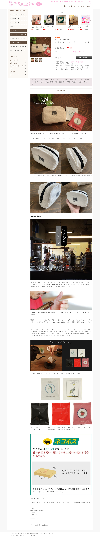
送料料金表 (74, 62)
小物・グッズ (85, 51)
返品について (13, 69)
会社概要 (12, 72)
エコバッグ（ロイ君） (48, 26)
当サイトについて (15, 533)
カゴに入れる (85, 57)
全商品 (79, 51)
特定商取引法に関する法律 (17, 66)
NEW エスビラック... (85, 26)
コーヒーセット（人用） (70, 51)
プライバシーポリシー (16, 75)
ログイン (67, 6)
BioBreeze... (59, 26)
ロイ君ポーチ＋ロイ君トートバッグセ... (73, 26)
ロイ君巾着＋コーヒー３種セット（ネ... (36, 26)
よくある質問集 (14, 60)
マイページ (75, 6)
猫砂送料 (80, 62)
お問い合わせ (13, 63)
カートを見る (86, 6)
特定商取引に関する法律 (32, 533)
